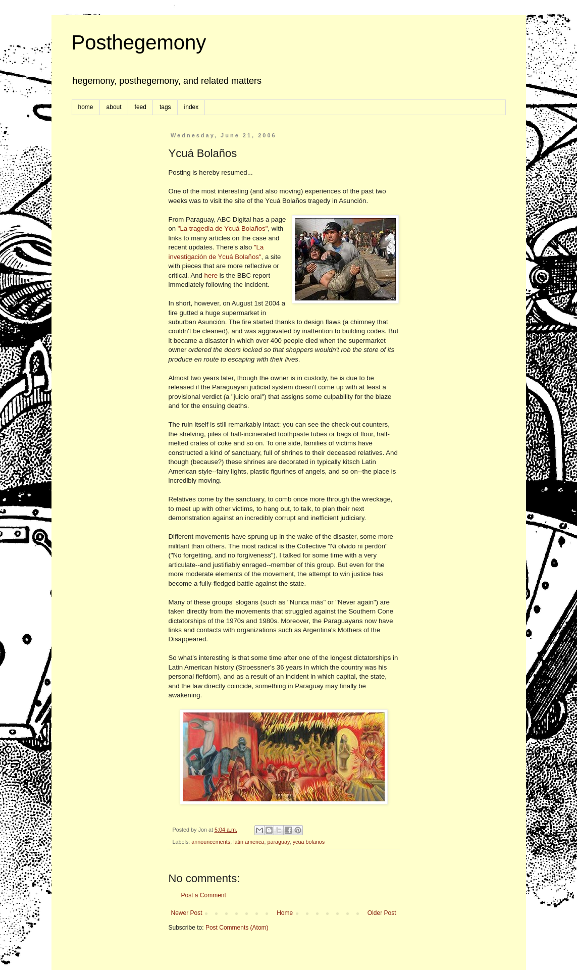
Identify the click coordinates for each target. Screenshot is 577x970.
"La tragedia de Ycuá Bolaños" (223, 228)
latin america (248, 842)
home (85, 107)
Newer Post (186, 912)
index (191, 107)
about (114, 107)
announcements (210, 842)
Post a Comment (203, 895)
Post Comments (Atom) (237, 927)
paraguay (278, 842)
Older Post (382, 912)
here (211, 275)
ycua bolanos (309, 842)
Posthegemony (139, 42)
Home (285, 912)
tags (165, 107)
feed (140, 107)
